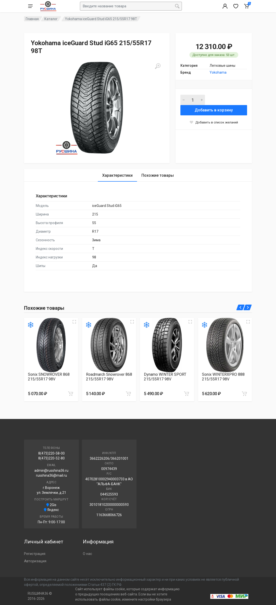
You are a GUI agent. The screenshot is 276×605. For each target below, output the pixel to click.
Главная (32, 19)
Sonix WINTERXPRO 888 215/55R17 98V (223, 376)
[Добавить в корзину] (70, 393)
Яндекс (51, 510)
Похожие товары (157, 175)
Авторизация (35, 561)
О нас (87, 553)
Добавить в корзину (214, 110)
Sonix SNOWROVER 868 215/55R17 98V (49, 376)
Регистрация (34, 553)
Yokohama (218, 72)
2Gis (51, 505)
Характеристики (117, 175)
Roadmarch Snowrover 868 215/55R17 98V (109, 376)
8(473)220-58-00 (51, 453)
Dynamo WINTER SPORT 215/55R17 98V (165, 376)
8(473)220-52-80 (51, 458)
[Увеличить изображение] (74, 322)
